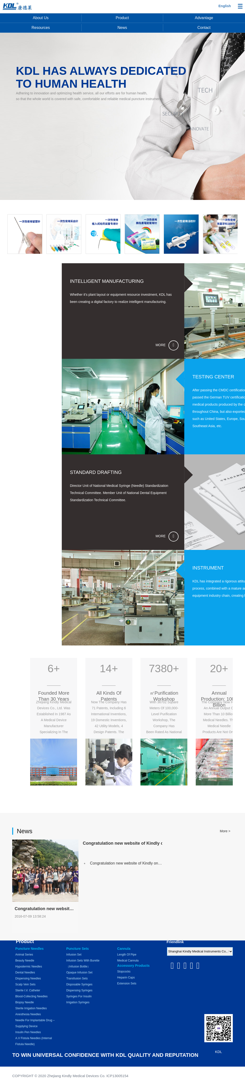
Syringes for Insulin (79, 996)
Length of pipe (126, 954)
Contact (204, 28)
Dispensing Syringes (79, 990)
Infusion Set (73, 954)
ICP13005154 (117, 1076)
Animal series (24, 954)
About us (41, 18)
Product (122, 18)
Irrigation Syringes (77, 1002)
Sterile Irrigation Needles (31, 1008)
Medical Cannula (128, 960)
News (122, 28)
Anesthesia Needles (28, 1014)
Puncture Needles (29, 949)
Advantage (204, 18)
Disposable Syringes (79, 984)
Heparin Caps (126, 977)
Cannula (123, 949)
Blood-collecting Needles (31, 996)
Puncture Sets (77, 949)
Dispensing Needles (28, 978)
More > (225, 866)
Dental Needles (25, 972)
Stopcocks (123, 971)
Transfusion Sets (77, 978)
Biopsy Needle (24, 1002)
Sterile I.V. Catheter (27, 990)
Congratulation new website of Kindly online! (127, 898)
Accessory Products (133, 965)
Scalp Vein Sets (25, 984)
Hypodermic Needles (28, 966)
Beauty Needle (24, 960)
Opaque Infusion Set (79, 972)
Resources (41, 28)
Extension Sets (126, 983)
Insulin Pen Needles (28, 1032)
